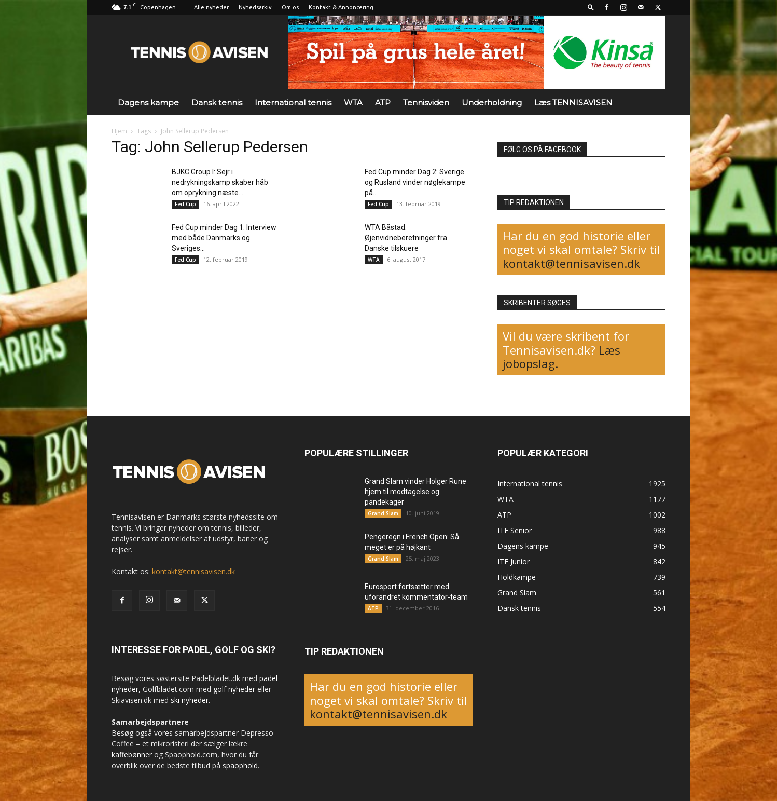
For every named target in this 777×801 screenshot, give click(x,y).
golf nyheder (234, 689)
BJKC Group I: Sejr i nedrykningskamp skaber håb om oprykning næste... (220, 182)
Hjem (119, 131)
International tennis (293, 102)
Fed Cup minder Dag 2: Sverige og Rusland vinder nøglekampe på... (415, 182)
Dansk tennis (216, 102)
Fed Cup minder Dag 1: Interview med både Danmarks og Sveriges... (224, 237)
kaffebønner (132, 754)
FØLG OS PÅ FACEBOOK (542, 149)
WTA (353, 102)
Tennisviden (426, 102)
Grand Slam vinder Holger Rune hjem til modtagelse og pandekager (415, 491)
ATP (383, 102)
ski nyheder (190, 700)
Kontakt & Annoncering (341, 7)
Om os (290, 7)
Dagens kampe (148, 102)
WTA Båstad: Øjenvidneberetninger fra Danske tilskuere (406, 237)
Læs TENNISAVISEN (573, 102)
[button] (591, 7)
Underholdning (492, 102)
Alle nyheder (211, 7)
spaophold (240, 765)
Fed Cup (185, 204)
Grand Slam (383, 513)
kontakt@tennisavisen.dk (571, 263)
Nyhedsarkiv (255, 7)
